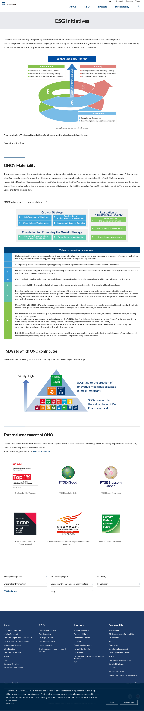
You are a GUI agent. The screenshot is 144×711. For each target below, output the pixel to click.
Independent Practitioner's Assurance (123, 680)
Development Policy (46, 642)
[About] (74, 7)
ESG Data (112, 672)
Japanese (129, 2)
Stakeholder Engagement (118, 654)
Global (137, 2)
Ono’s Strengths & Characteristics (16, 646)
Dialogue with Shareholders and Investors (69, 588)
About (7, 629)
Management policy (13, 581)
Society (111, 646)
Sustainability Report (116, 669)
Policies (6, 661)
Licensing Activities (46, 650)
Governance (113, 650)
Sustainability (116, 629)
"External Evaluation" (41, 456)
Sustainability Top (14, 147)
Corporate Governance (12, 657)
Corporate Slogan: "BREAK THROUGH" (18, 642)
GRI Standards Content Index (120, 665)
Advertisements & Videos (13, 672)
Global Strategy (10, 654)
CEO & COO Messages (12, 635)
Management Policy (81, 635)
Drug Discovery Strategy (48, 635)
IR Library (101, 581)
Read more (11, 703)
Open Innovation (45, 639)
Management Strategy (12, 650)
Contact (119, 2)
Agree (109, 702)
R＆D (42, 629)
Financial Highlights (59, 581)
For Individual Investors (82, 654)
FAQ (53, 596)
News (110, 2)
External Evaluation (116, 676)
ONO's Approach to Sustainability (23, 206)
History (6, 665)
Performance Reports (82, 642)
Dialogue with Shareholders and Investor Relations (89, 662)
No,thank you (127, 702)
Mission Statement (11, 639)
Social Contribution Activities (119, 657)
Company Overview (11, 669)
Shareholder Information (15, 588)
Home (6, 15)
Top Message (114, 635)
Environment (114, 642)
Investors (15, 15)
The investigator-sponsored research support (52, 655)
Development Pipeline (47, 646)
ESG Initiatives (27, 15)
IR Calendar (102, 588)
